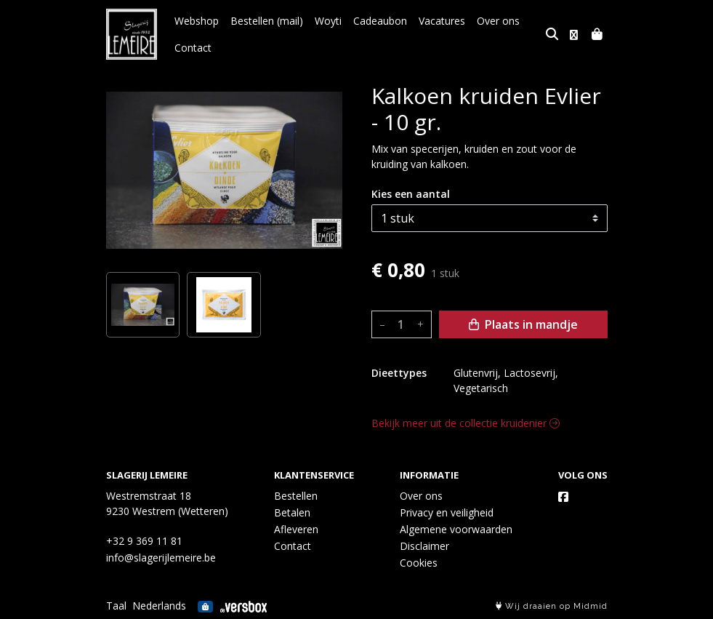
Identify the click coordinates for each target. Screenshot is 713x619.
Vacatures (442, 21)
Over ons (498, 21)
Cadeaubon (380, 21)
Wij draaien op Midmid (552, 606)
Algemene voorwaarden (456, 529)
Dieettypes (399, 373)
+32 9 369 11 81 (144, 541)
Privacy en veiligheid (447, 512)
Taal (116, 605)
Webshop (196, 21)
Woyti (328, 21)
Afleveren (296, 529)
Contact (193, 48)
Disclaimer (424, 546)
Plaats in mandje (523, 324)
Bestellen (296, 496)
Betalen (292, 512)
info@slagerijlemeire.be (161, 557)
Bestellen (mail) (266, 21)
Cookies (419, 563)
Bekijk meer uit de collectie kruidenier (465, 423)
